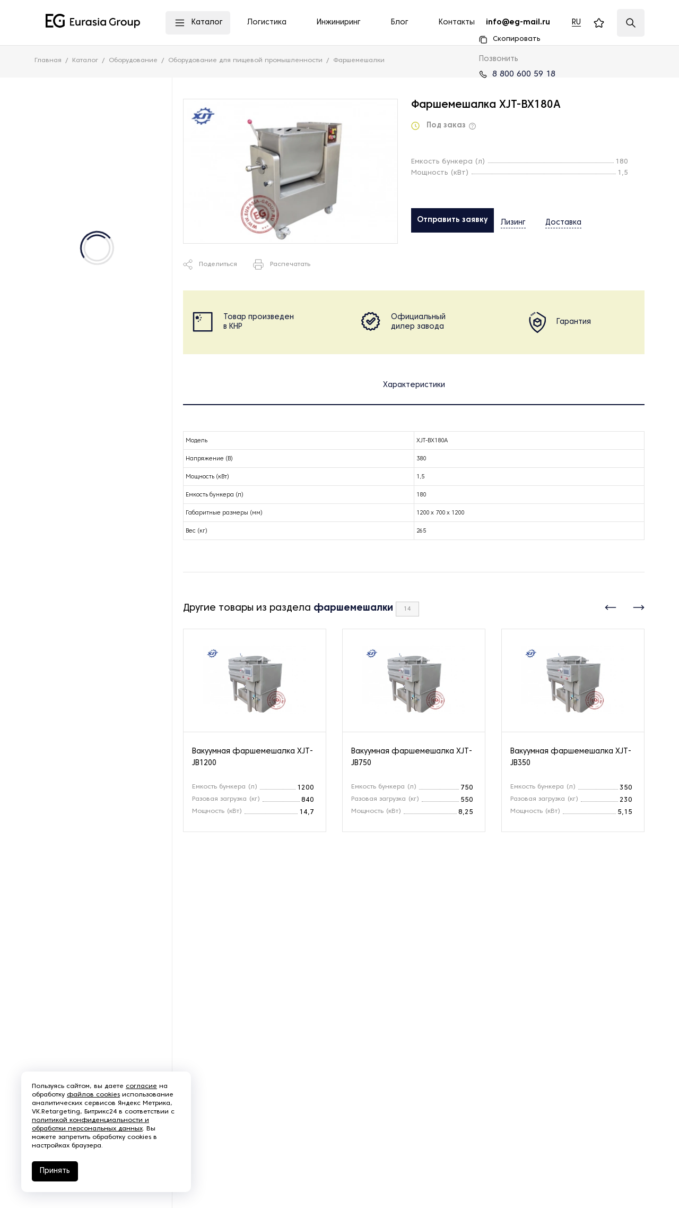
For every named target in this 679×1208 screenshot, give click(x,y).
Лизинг (513, 220)
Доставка (551, 220)
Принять (55, 1171)
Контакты (457, 22)
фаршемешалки (353, 608)
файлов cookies (93, 1095)
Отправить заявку (452, 220)
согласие (141, 1086)
